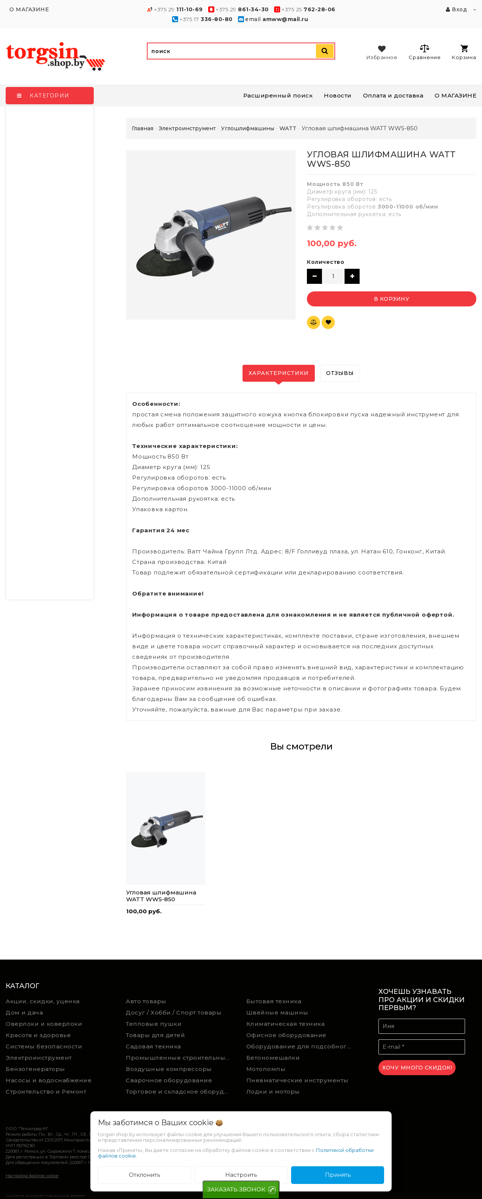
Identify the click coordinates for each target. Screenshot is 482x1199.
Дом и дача (24, 1012)
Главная (142, 128)
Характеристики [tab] (279, 373)
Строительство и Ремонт (46, 1091)
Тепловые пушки (154, 1023)
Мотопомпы (266, 1069)
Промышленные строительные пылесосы (180, 1057)
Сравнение (425, 52)
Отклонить (144, 1174)
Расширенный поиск (278, 95)
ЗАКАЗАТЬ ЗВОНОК (236, 1189)
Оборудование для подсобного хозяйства (300, 1046)
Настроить (241, 1174)
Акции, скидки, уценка (43, 1001)
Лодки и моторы (273, 1091)
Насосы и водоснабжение (49, 1080)
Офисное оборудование (286, 1035)
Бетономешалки (273, 1057)
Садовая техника (153, 1046)
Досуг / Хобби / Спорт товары (173, 1012)
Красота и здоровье (38, 1035)
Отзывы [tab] (340, 373)
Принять (338, 1174)
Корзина (464, 52)
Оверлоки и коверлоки (44, 1023)
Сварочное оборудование (169, 1080)
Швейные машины (277, 1012)
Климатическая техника (285, 1023)
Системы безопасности (44, 1046)
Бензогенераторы (35, 1069)
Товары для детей (155, 1035)
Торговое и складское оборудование (180, 1091)
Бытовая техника (274, 1001)
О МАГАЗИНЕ (455, 95)
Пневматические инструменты (297, 1080)
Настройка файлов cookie (32, 1175)
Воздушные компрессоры (169, 1069)
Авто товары (146, 1001)
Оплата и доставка (393, 95)
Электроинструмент (39, 1057)
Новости (338, 95)
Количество (325, 262)
